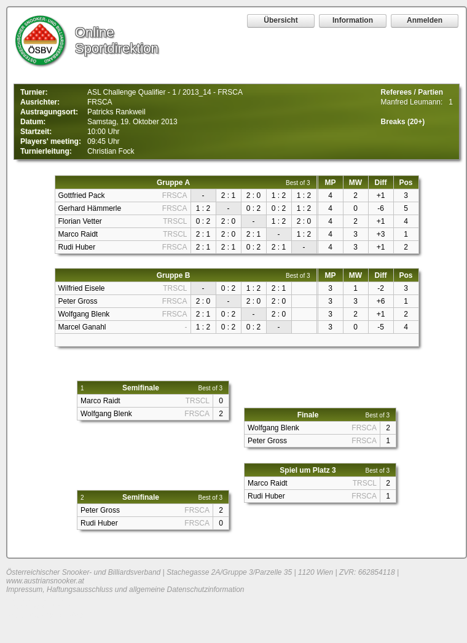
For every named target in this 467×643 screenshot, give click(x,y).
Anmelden (424, 20)
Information (352, 20)
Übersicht (280, 20)
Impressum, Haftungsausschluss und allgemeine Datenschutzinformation (125, 589)
